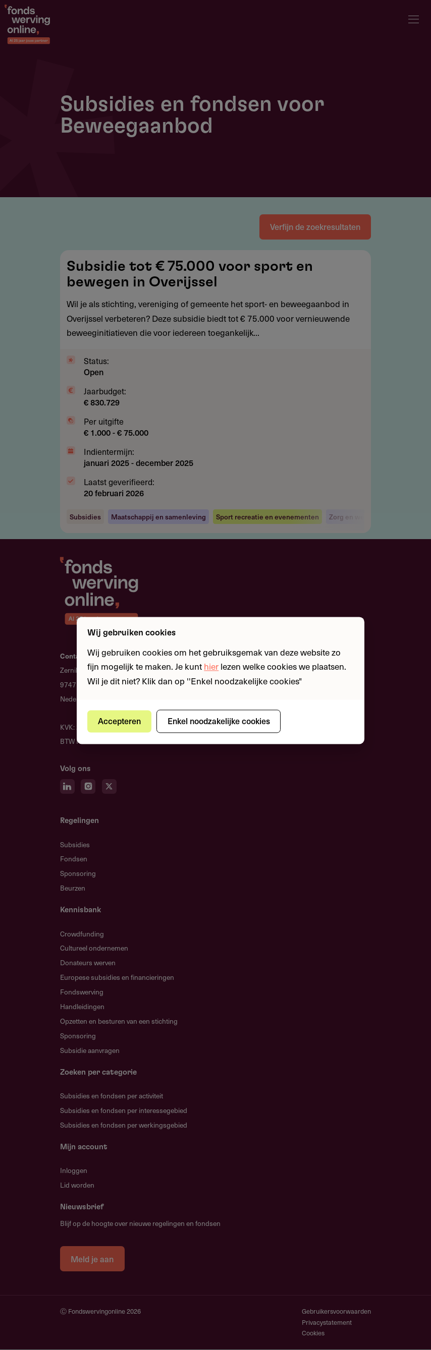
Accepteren (119, 721)
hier (211, 667)
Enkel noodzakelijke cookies (219, 721)
